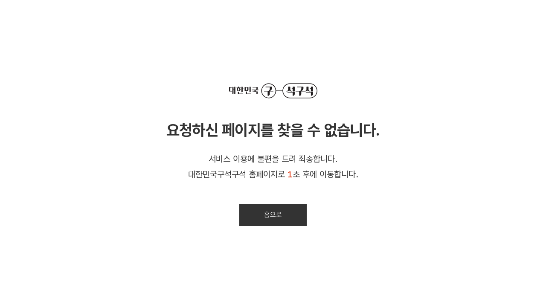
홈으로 (273, 215)
